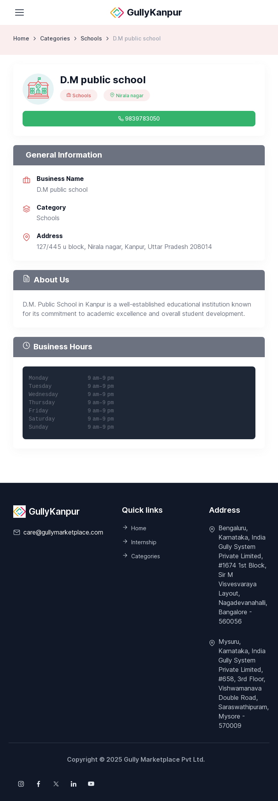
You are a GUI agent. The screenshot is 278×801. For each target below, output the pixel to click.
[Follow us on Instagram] (21, 784)
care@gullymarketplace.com (63, 532)
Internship (144, 542)
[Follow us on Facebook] (38, 784)
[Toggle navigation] (19, 12)
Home (21, 38)
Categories (55, 38)
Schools (91, 38)
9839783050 (139, 118)
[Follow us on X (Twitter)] (56, 784)
